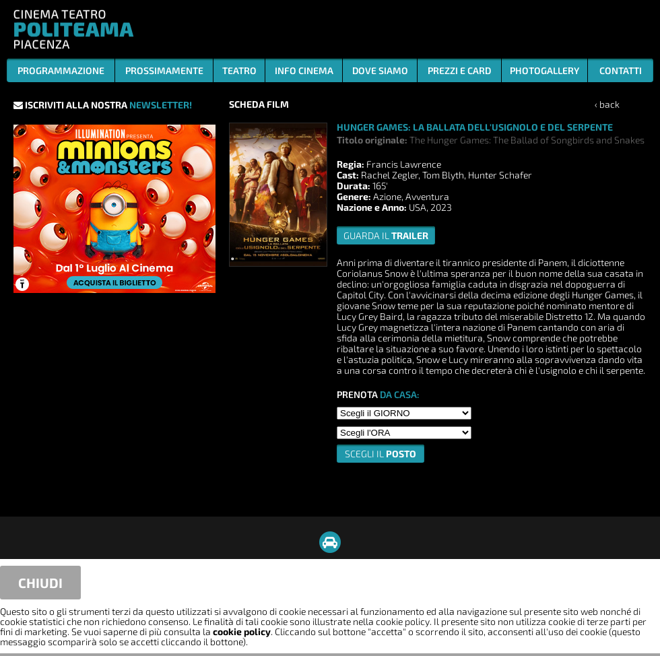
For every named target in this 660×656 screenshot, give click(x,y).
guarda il (385, 235)
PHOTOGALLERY (544, 70)
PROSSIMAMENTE (164, 70)
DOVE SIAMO (380, 70)
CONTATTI (620, 70)
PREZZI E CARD (459, 70)
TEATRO (239, 70)
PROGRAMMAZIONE (61, 70)
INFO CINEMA (304, 70)
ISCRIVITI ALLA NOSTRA (102, 104)
